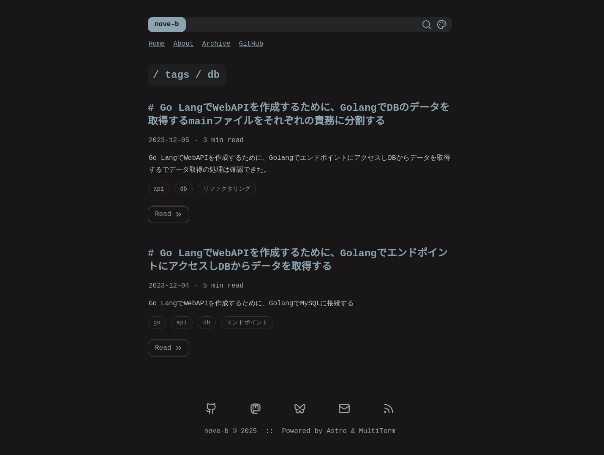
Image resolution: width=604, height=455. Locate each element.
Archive (216, 44)
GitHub (251, 44)
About (183, 44)
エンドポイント (247, 322)
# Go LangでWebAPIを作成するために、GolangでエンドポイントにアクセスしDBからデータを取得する (298, 260)
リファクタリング (226, 189)
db (183, 189)
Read (169, 214)
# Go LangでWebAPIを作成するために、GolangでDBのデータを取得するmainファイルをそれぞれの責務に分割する (298, 115)
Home (157, 44)
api (158, 189)
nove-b (167, 24)
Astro (336, 431)
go (157, 322)
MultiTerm (377, 431)
